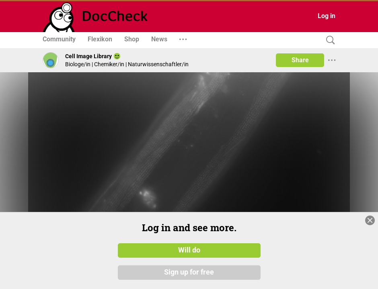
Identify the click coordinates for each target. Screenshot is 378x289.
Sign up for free (189, 273)
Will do (189, 250)
